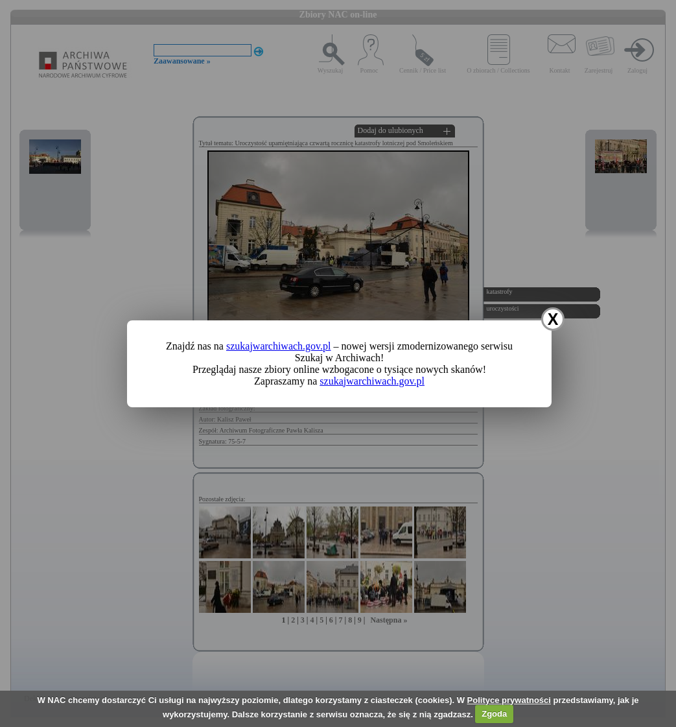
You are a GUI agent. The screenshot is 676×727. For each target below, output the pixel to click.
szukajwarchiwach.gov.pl (278, 346)
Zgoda (494, 714)
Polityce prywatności (509, 700)
